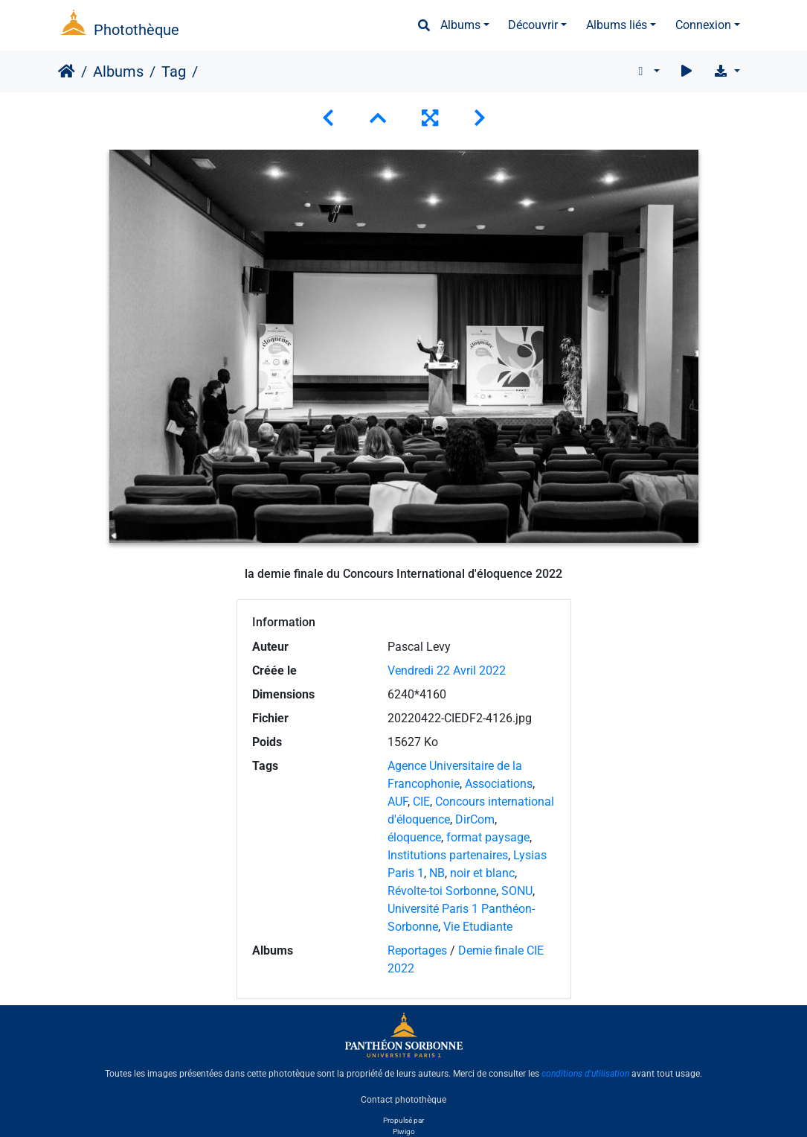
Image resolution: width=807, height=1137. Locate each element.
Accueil (66, 71)
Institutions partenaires (448, 855)
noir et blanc (482, 873)
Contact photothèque (403, 1099)
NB (437, 873)
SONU (517, 891)
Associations (499, 784)
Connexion (703, 25)
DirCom (475, 819)
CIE (421, 801)
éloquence (414, 837)
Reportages (417, 950)
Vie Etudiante (477, 927)
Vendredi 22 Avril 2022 (447, 670)
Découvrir (533, 25)
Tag (173, 71)
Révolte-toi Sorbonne (442, 891)
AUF (398, 801)
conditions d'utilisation (585, 1073)
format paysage (488, 837)
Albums (460, 25)
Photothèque (136, 30)
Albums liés (616, 25)
